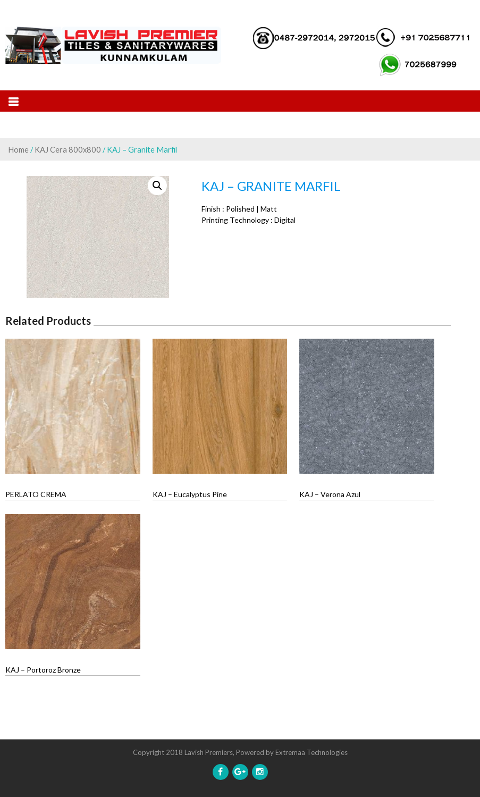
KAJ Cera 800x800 (68, 149)
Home (18, 149)
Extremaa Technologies (311, 752)
